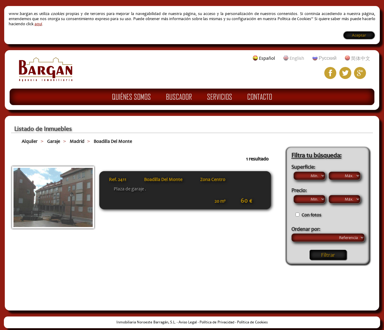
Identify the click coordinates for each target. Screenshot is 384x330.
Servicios (219, 96)
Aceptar (359, 35)
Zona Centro (212, 179)
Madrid (77, 141)
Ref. (117, 179)
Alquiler (30, 141)
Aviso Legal (187, 322)
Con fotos (311, 215)
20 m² (219, 201)
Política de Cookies (252, 322)
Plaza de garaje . (130, 189)
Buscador (179, 96)
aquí (38, 23)
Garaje (53, 141)
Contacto (259, 96)
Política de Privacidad (217, 322)
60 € (246, 200)
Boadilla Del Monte (113, 141)
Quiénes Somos (131, 96)
